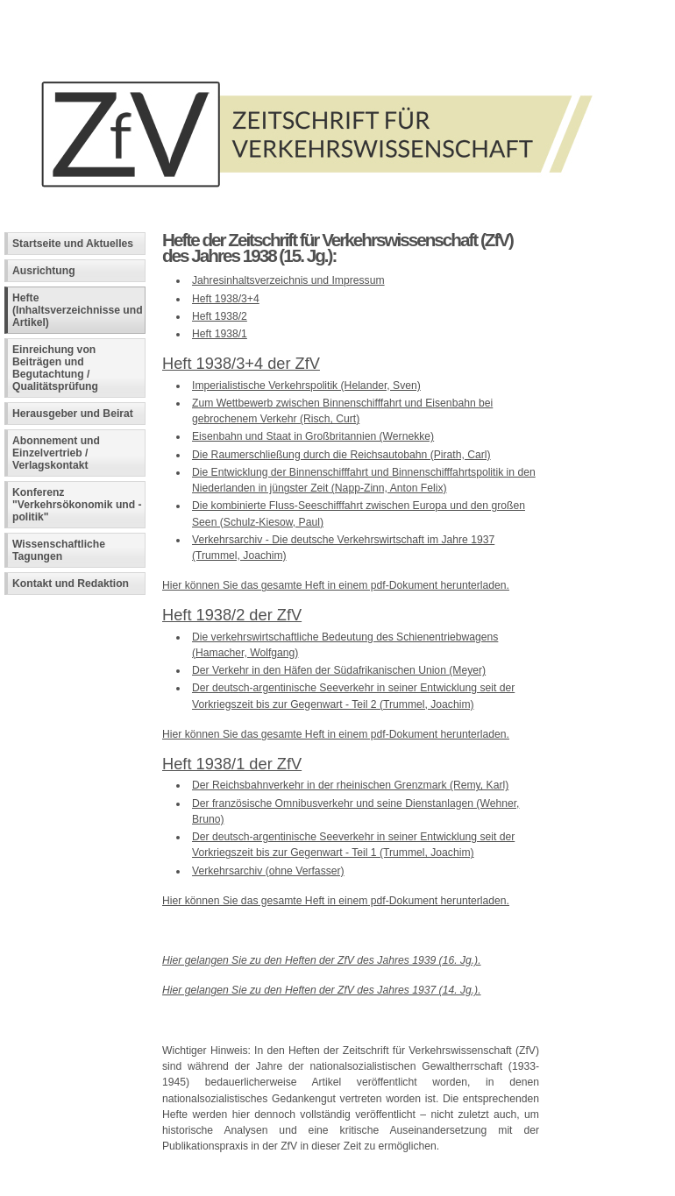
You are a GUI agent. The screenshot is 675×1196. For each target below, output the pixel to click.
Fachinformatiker (132, 1183)
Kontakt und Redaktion (70, 583)
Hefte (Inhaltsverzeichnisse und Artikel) (77, 310)
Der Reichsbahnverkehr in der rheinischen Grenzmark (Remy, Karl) (350, 785)
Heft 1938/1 (219, 334)
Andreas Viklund (256, 1183)
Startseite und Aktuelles (72, 243)
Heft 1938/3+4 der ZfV (241, 363)
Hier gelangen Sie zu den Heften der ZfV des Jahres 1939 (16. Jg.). (321, 960)
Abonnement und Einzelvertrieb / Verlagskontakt (56, 453)
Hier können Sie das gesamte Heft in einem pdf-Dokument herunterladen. (335, 585)
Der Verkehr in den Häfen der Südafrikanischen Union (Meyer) (339, 670)
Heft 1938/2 (219, 316)
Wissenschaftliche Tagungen (58, 550)
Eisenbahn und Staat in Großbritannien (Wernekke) (313, 436)
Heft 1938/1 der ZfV (232, 763)
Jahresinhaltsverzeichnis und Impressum (288, 280)
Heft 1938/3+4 (225, 299)
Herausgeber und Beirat (72, 413)
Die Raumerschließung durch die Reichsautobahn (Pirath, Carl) (341, 455)
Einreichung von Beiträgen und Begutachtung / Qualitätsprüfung (55, 368)
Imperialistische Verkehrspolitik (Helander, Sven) (306, 385)
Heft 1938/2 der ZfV (232, 614)
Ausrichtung (43, 271)
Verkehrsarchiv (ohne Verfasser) (268, 871)
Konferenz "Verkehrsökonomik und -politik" (77, 504)
